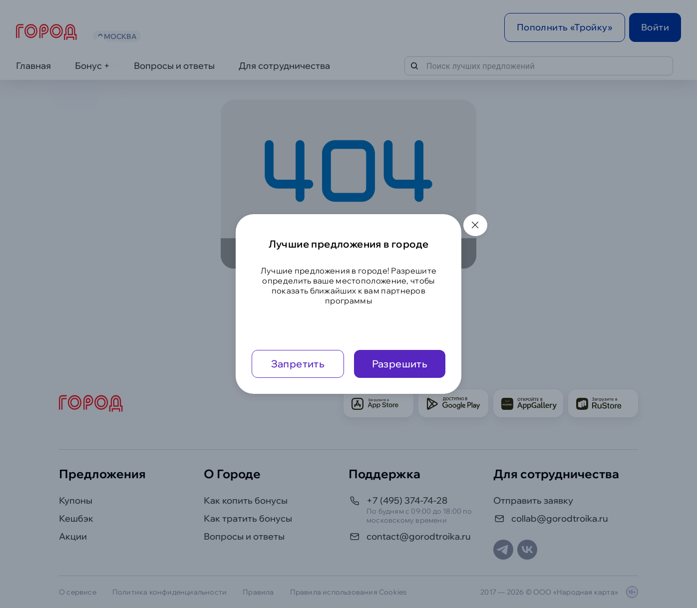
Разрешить (400, 363)
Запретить (298, 363)
